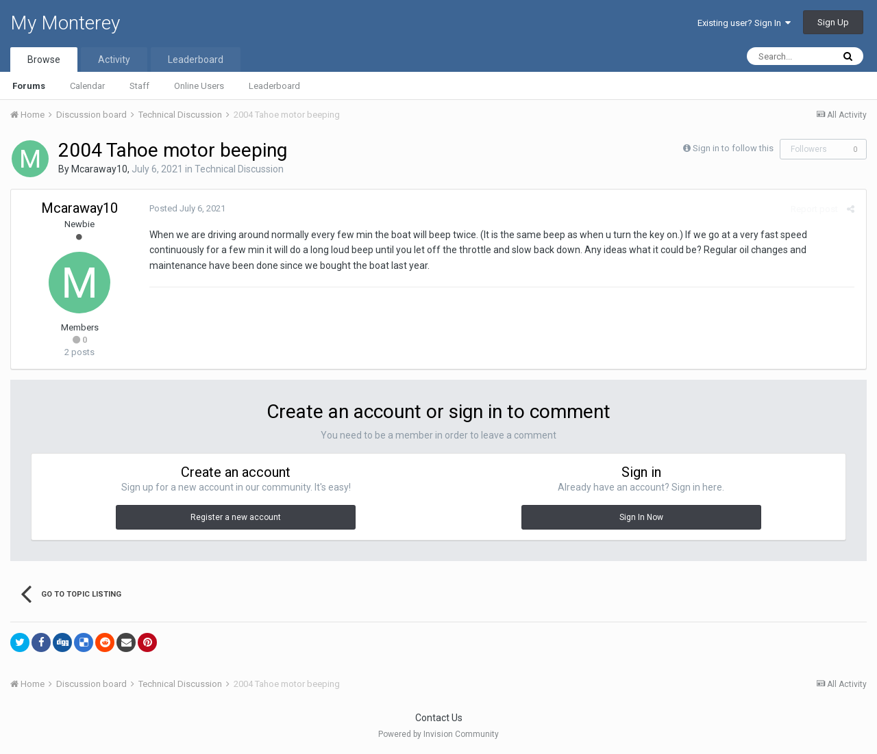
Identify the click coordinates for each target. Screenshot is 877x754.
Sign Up (833, 22)
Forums (28, 86)
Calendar (87, 86)
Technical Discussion (239, 169)
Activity (114, 59)
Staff (139, 86)
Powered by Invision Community (438, 734)
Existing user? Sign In (744, 23)
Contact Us (438, 717)
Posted (186, 208)
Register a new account (235, 517)
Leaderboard (274, 86)
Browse (43, 59)
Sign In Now (641, 517)
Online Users (199, 86)
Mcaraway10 (99, 169)
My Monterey (65, 23)
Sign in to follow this (733, 148)
